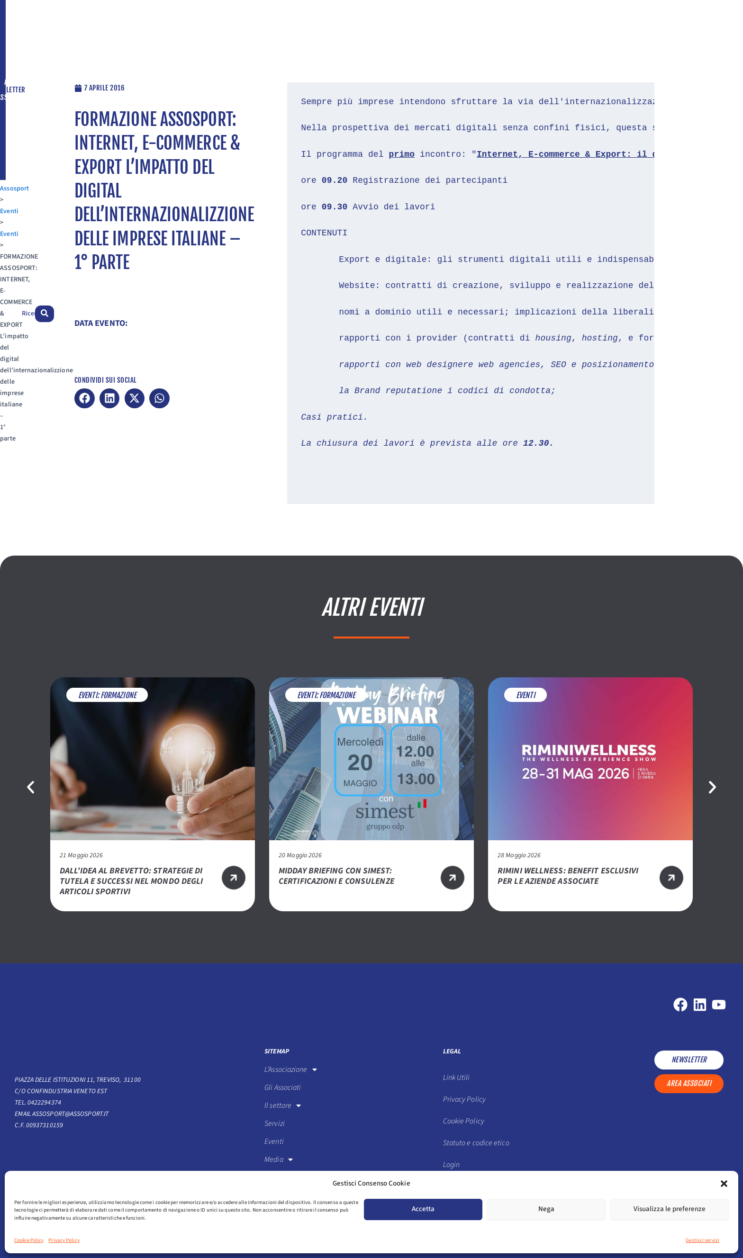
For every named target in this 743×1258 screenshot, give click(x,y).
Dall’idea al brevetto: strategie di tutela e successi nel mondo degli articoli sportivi (131, 881)
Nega (546, 1209)
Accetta (423, 1209)
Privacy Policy (63, 1240)
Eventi (59, 57)
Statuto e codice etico (476, 1143)
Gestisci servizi (702, 1240)
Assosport (29, 57)
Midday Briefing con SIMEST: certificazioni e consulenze (336, 876)
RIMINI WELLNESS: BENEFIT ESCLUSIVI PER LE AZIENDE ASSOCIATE (568, 876)
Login (451, 1164)
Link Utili (456, 1077)
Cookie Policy (29, 1240)
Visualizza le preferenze (670, 1209)
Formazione (118, 695)
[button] (724, 1183)
